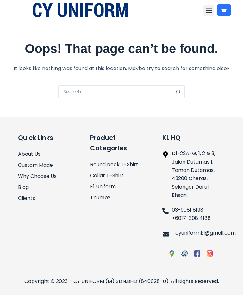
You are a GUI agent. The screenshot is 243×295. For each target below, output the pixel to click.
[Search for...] (115, 91)
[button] (208, 10)
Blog (23, 187)
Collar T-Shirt (107, 175)
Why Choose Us (37, 176)
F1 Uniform (103, 186)
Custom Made (35, 165)
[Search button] (178, 91)
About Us (29, 154)
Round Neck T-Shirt (114, 164)
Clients (26, 198)
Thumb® (100, 197)
